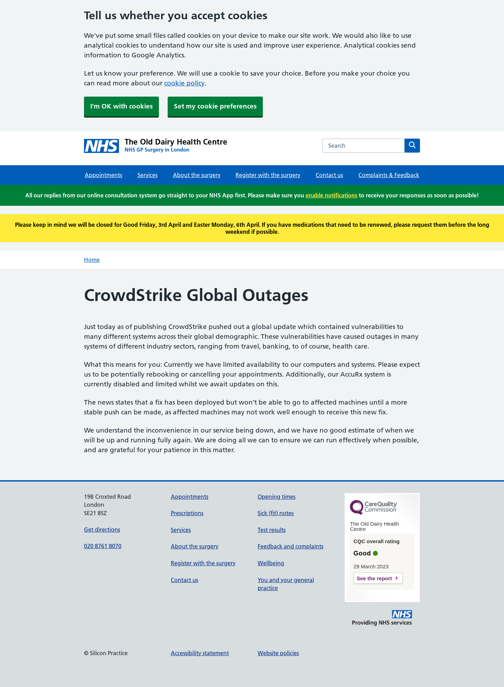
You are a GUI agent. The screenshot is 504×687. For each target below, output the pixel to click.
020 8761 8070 (102, 545)
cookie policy (184, 83)
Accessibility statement (200, 653)
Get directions (102, 529)
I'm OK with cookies (121, 106)
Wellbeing (271, 563)
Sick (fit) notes (276, 513)
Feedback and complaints (290, 546)
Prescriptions (187, 513)
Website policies (278, 653)
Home (92, 259)
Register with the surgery (268, 174)
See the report (374, 578)
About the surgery (196, 174)
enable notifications (331, 195)
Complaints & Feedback (388, 174)
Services (148, 174)
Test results (272, 529)
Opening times (276, 496)
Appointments (103, 174)
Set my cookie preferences (215, 106)
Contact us (329, 174)
